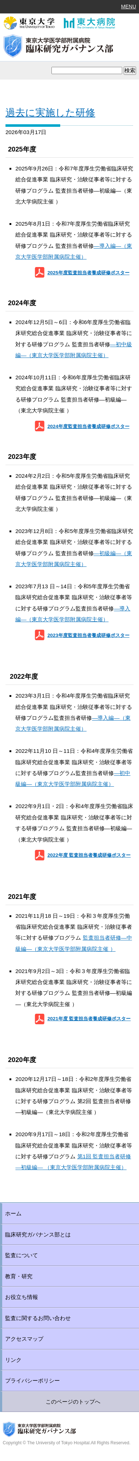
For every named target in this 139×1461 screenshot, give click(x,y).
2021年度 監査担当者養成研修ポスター (89, 1018)
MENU (128, 6)
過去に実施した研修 (50, 112)
